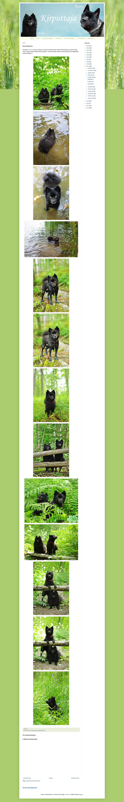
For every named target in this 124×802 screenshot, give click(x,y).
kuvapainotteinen (41, 730)
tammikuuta (91, 98)
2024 (87, 50)
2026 (87, 45)
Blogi (31, 38)
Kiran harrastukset (70, 38)
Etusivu (51, 778)
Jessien (31, 49)
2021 (87, 57)
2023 (87, 52)
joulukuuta (91, 68)
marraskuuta (91, 70)
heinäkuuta (91, 77)
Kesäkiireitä (91, 84)
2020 (87, 59)
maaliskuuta (91, 93)
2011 (87, 108)
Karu (38, 38)
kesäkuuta (91, 86)
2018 (87, 64)
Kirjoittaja (90, 38)
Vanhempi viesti (75, 778)
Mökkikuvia (90, 79)
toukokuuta (91, 89)
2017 (87, 66)
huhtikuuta (91, 91)
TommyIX (67, 794)
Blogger (81, 794)
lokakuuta (90, 72)
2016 (87, 101)
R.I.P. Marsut (81, 38)
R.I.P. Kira (59, 38)
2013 (87, 103)
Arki (30, 730)
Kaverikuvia (91, 81)
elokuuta (90, 75)
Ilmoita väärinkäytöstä (30, 787)
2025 (87, 48)
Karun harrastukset (47, 38)
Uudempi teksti (27, 778)
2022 (87, 54)
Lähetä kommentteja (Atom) (33, 781)
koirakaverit (33, 730)
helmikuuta (91, 96)
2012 (87, 105)
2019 (87, 61)
